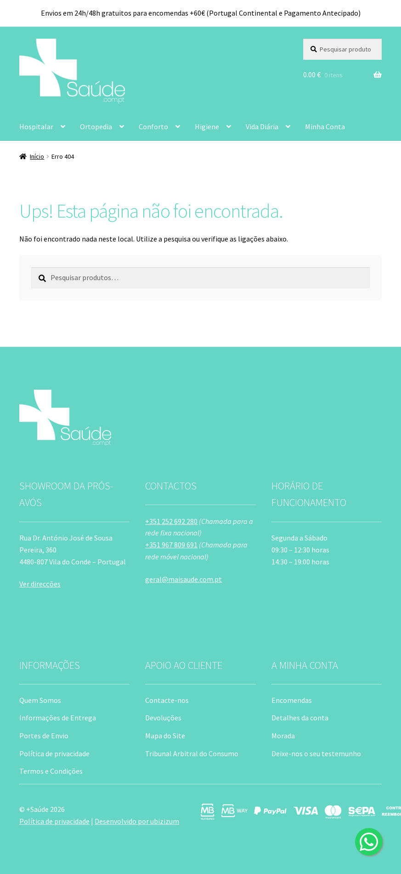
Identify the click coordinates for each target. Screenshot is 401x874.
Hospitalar (36, 126)
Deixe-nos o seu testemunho (316, 753)
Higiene (207, 126)
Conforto (153, 126)
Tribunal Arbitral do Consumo (191, 753)
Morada (283, 735)
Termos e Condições (51, 771)
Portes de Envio (43, 735)
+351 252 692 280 (171, 521)
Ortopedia (96, 126)
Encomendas (291, 700)
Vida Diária (262, 126)
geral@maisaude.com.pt (183, 579)
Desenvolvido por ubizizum (137, 821)
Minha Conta (325, 126)
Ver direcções (40, 583)
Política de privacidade (54, 753)
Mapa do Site (165, 735)
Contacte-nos (167, 700)
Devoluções (163, 717)
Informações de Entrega (57, 717)
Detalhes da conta (299, 717)
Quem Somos (40, 700)
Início (37, 156)
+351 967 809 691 (171, 544)
